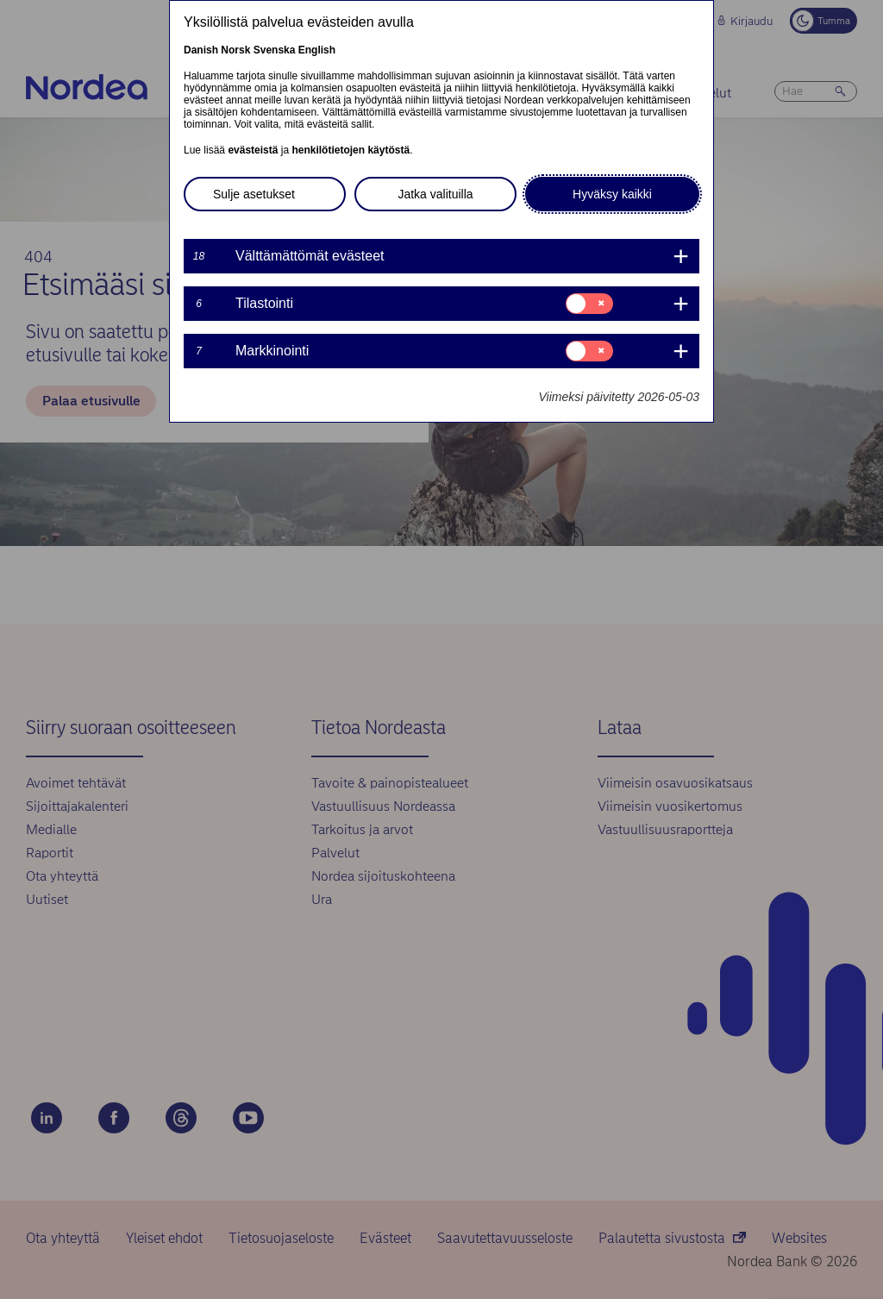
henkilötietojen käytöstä (350, 150)
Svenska (275, 50)
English (316, 50)
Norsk (235, 50)
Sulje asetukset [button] (254, 194)
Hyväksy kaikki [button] (612, 194)
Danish (201, 50)
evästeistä (253, 150)
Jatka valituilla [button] (435, 194)
